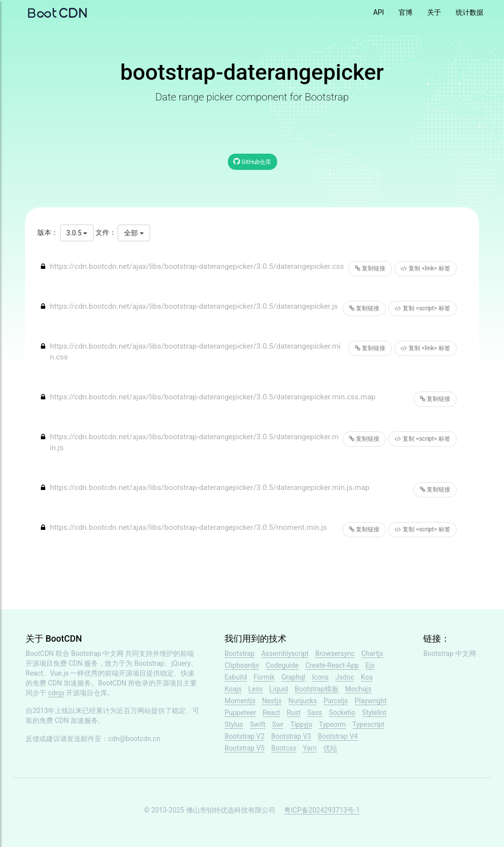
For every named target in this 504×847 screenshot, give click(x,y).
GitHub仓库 (252, 161)
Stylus (233, 724)
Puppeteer (240, 713)
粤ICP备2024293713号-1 (322, 810)
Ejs (370, 665)
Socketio (342, 713)
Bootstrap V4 (338, 736)
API (378, 12)
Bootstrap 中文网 (97, 653)
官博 (405, 12)
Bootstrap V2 (244, 736)
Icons (320, 677)
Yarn (309, 748)
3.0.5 (76, 233)
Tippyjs (301, 724)
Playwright (371, 701)
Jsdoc (344, 677)
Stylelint (374, 713)
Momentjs (239, 701)
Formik (264, 677)
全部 (133, 233)
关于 (434, 12)
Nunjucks (302, 701)
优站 (330, 748)
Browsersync (334, 653)
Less (255, 689)
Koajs (233, 689)
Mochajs (358, 689)
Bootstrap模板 (317, 689)
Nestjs (272, 701)
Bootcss (283, 748)
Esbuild (235, 677)
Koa (367, 677)
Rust (294, 713)
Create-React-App (332, 665)
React (272, 713)
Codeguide (282, 665)
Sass (314, 713)
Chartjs (372, 653)
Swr (278, 724)
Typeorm (332, 724)
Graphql (294, 677)
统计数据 (469, 12)
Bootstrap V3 (291, 736)
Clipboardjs (241, 665)
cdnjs (56, 693)
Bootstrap (239, 653)
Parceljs (335, 701)
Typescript (368, 724)
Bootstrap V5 (244, 748)
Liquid (278, 689)
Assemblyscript (285, 653)
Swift (258, 724)
